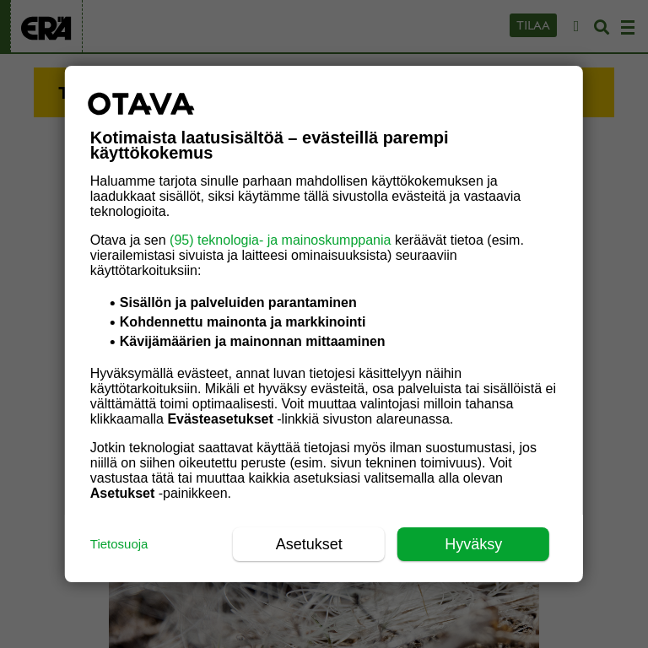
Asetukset (309, 544)
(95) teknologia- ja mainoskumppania (280, 240)
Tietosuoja (119, 544)
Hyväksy (473, 544)
